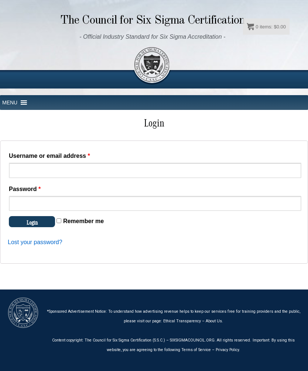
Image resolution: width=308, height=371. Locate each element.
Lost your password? (35, 242)
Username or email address (49, 156)
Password (25, 189)
